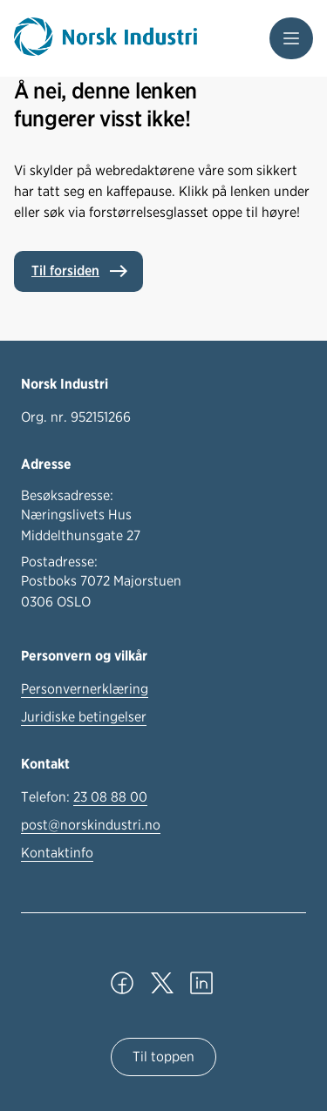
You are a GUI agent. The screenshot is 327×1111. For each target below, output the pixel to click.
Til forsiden (65, 270)
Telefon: (84, 797)
